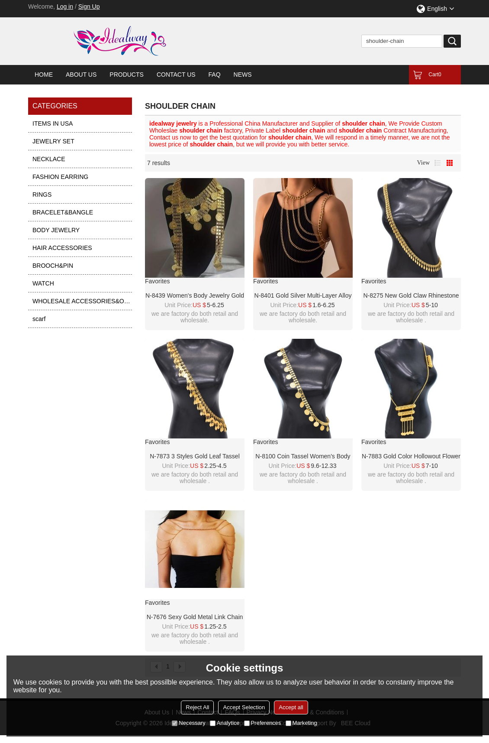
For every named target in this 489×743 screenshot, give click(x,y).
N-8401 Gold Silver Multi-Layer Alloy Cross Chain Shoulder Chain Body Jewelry (303, 296)
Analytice (225, 723)
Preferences (262, 723)
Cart (434, 74)
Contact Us (176, 74)
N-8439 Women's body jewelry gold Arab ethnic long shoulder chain (194, 296)
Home (44, 74)
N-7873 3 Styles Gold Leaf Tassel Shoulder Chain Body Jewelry (195, 457)
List (437, 163)
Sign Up (89, 6)
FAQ (215, 74)
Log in (65, 6)
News (243, 74)
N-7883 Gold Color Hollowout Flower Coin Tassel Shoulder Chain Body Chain (411, 457)
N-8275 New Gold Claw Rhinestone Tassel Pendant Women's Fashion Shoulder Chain (411, 296)
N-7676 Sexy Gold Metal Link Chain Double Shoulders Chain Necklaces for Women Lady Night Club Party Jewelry (195, 617)
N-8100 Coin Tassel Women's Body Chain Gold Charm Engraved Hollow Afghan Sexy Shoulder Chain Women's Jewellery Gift (303, 457)
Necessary (188, 723)
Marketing (301, 723)
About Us (81, 74)
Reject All (197, 707)
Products (126, 74)
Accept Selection (244, 707)
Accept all (291, 707)
